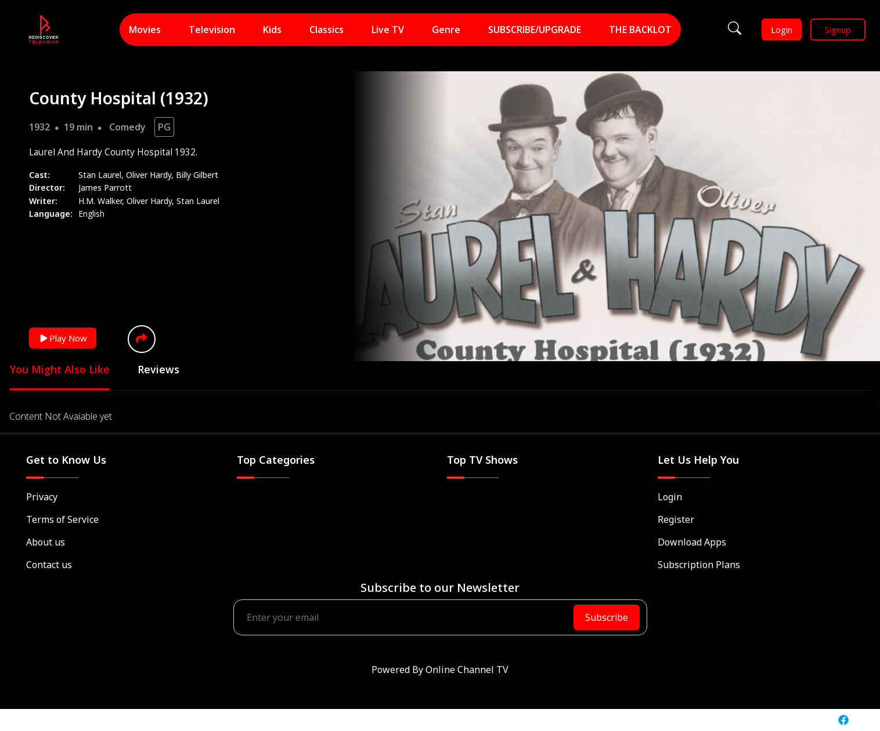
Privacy (41, 496)
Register (676, 519)
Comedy (127, 127)
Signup (838, 29)
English (91, 213)
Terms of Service (62, 519)
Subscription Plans (699, 564)
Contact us (49, 564)
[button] (142, 339)
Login (781, 29)
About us (45, 542)
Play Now (62, 338)
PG (164, 127)
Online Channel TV (466, 669)
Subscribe (606, 617)
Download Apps (692, 542)
